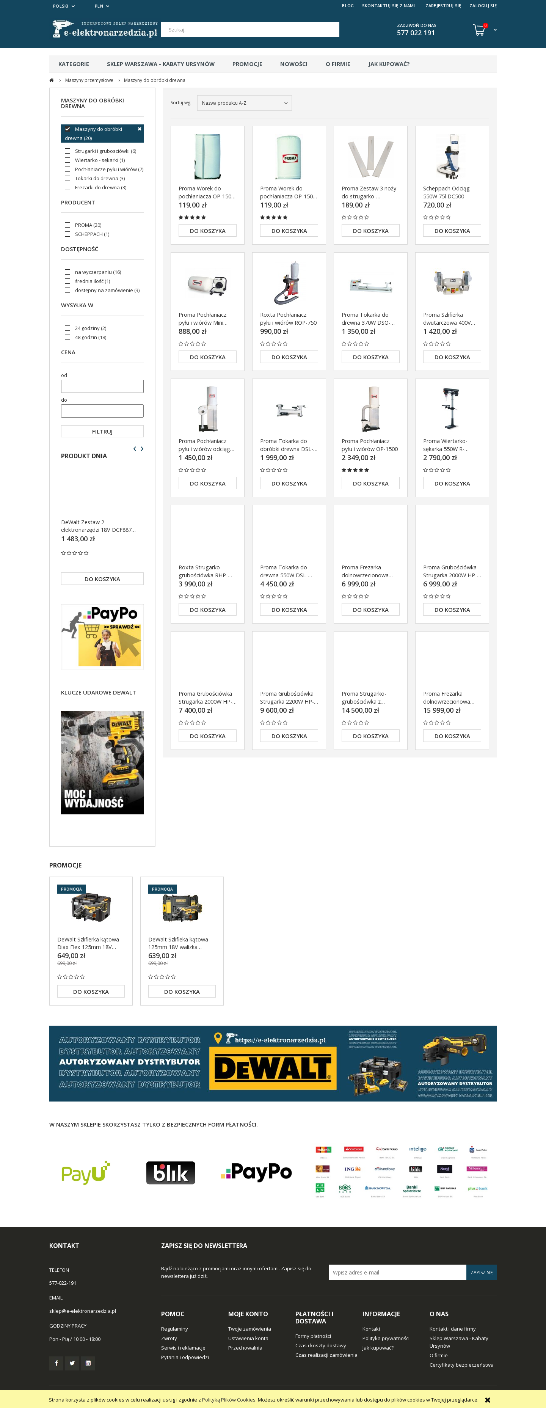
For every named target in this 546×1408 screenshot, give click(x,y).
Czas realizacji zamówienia (326, 1354)
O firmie (439, 1355)
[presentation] (134, 448)
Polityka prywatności (386, 1338)
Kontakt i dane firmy (453, 1328)
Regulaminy (174, 1328)
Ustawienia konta (248, 1338)
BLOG (348, 5)
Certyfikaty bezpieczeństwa (462, 1364)
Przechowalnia (245, 1347)
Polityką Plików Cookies (229, 1399)
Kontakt (371, 1328)
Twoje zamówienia (249, 1328)
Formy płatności (313, 1336)
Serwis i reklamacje (183, 1347)
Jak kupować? (378, 1347)
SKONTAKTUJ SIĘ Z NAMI (388, 5)
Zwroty (169, 1338)
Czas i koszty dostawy (320, 1345)
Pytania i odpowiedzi (185, 1357)
